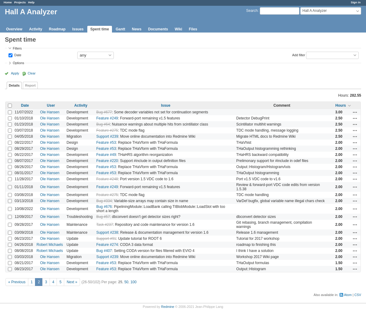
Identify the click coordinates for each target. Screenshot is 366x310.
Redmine (167, 306)
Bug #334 (104, 201)
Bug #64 (103, 124)
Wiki (178, 29)
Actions (355, 112)
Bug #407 (104, 251)
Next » (72, 282)
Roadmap (57, 29)
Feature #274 (107, 245)
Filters (17, 48)
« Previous (17, 282)
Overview (14, 29)
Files (193, 29)
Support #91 (106, 238)
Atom (348, 295)
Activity (35, 29)
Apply (15, 73)
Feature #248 (107, 179)
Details (14, 85)
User (51, 105)
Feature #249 (107, 118)
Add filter (298, 55)
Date (17, 55)
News (136, 29)
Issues (77, 29)
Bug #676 (104, 207)
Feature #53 (106, 142)
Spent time (99, 29)
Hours (340, 105)
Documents (158, 29)
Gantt (120, 29)
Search (252, 11)
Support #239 (107, 136)
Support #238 (107, 232)
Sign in (356, 2)
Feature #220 (107, 161)
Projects (20, 2)
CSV (357, 295)
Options (18, 63)
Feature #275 (107, 130)
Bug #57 (103, 217)
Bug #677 (104, 112)
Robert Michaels (50, 245)
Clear (32, 73)
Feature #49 (106, 155)
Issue (165, 105)
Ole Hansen (49, 112)
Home (8, 2)
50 (126, 282)
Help (31, 2)
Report (30, 85)
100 (134, 282)
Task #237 (104, 224)
